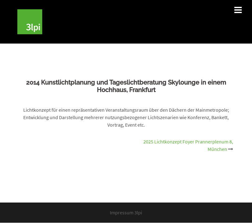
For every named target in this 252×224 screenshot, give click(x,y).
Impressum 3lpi (126, 212)
